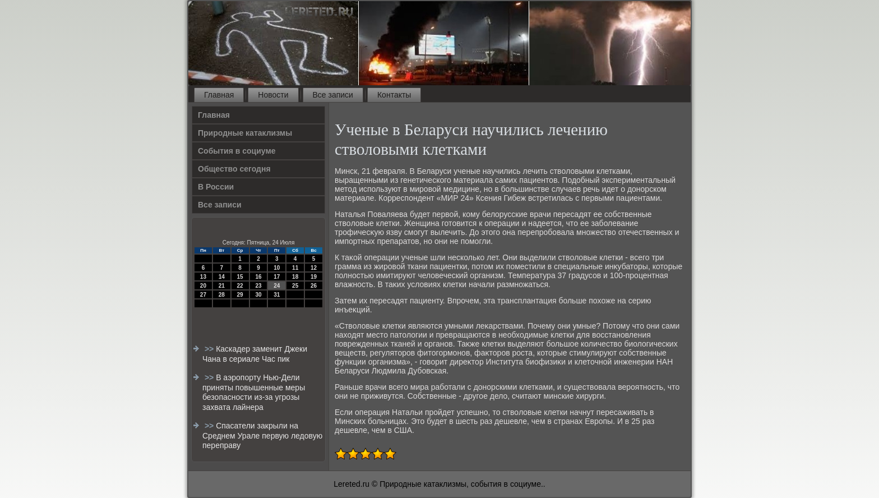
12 (314, 268)
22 (240, 286)
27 (203, 295)
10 (277, 268)
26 (314, 286)
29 (240, 295)
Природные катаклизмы (245, 132)
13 (203, 277)
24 (277, 286)
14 (222, 277)
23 (258, 286)
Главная (219, 94)
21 (222, 286)
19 (314, 277)
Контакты (394, 94)
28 (222, 295)
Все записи (333, 94)
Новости (273, 94)
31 (277, 295)
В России (216, 186)
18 (295, 277)
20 (203, 286)
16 (258, 277)
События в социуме (237, 150)
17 (277, 277)
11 (295, 268)
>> (210, 348)
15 (240, 277)
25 (295, 286)
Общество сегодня (234, 168)
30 (258, 295)
